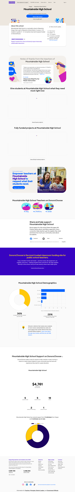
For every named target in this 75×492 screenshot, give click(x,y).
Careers (39, 470)
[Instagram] (23, 487)
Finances (40, 467)
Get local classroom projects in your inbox (46, 486)
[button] (48, 244)
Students (47, 50)
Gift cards (50, 466)
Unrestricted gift (51, 475)
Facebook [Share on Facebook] (34, 241)
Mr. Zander (25, 77)
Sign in (65, 2)
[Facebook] (30, 487)
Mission (39, 463)
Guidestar (18, 470)
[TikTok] (34, 487)
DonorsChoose (12, 2)
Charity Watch (28, 469)
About (19, 50)
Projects (32, 50)
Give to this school (37, 16)
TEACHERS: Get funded (34, 2)
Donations (55, 50)
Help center (60, 463)
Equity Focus (40, 466)
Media (59, 466)
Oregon (30, 6)
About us (50, 2)
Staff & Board (40, 469)
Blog (62, 466)
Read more (42, 74)
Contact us (60, 470)
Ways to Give (51, 462)
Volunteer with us (51, 472)
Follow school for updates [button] (55, 26)
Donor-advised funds (52, 467)
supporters (15, 473)
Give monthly (50, 470)
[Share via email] (48, 241)
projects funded (30, 473)
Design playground (61, 469)
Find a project (50, 463)
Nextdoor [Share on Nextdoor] (59, 241)
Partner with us (43, 2)
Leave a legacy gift (51, 473)
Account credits (51, 465)
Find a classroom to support (22, 2)
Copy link (64, 244)
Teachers (39, 50)
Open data (60, 467)
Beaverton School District (40, 6)
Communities (60, 465)
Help (54, 2)
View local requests (53, 40)
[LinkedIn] (27, 487)
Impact (25, 50)
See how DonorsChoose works (37, 269)
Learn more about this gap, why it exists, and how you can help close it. (39, 335)
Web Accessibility (41, 472)
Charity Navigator (12, 470)
